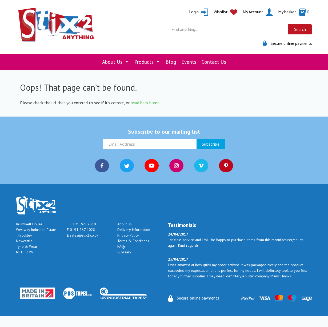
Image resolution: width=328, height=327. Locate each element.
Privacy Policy (128, 235)
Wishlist (225, 11)
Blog (171, 62)
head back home (145, 102)
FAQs (121, 246)
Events (188, 62)
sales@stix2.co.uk (82, 235)
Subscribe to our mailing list (164, 131)
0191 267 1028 (81, 229)
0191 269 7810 (81, 224)
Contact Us (214, 62)
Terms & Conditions (133, 240)
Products (147, 62)
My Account (258, 11)
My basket (293, 11)
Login (198, 11)
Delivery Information (133, 229)
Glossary (124, 252)
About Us (115, 62)
